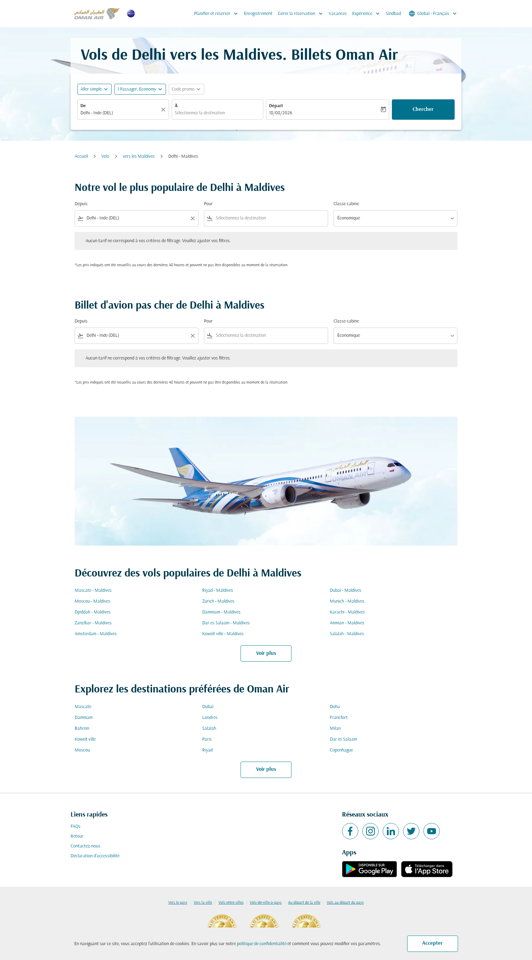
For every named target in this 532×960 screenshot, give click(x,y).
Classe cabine (346, 204)
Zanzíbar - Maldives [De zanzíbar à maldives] (93, 623)
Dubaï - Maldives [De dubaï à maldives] (345, 590)
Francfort (339, 717)
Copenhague (341, 750)
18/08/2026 (280, 113)
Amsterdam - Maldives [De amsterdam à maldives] (96, 633)
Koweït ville (85, 739)
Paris (207, 739)
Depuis (81, 204)
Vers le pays (177, 903)
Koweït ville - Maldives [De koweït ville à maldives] (223, 633)
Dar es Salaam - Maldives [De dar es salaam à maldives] (226, 623)
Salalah (209, 728)
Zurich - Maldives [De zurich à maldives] (218, 601)
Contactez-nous (85, 846)
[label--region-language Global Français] (433, 13)
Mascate (83, 706)
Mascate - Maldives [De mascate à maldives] (93, 590)
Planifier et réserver (217, 13)
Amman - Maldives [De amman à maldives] (347, 623)
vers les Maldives (139, 156)
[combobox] (119, 113)
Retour (77, 836)
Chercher (423, 109)
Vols (105, 156)
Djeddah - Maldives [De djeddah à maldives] (93, 612)
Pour (208, 204)
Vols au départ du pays (345, 903)
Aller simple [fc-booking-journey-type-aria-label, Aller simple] (91, 89)
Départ (276, 106)
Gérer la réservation (302, 13)
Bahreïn (82, 728)
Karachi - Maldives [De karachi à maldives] (347, 612)
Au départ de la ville (304, 903)
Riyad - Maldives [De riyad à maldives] (217, 590)
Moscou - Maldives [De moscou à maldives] (92, 601)
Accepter (432, 943)
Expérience (367, 13)
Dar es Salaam (343, 739)
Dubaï (207, 706)
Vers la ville (203, 903)
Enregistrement (258, 13)
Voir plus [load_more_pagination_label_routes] (266, 653)
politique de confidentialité (261, 943)
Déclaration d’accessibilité (95, 856)
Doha (335, 706)
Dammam (84, 717)
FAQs (75, 826)
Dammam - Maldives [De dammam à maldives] (221, 612)
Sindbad (393, 13)
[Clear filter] (192, 218)
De (83, 106)
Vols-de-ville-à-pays (266, 903)
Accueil (81, 156)
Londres (209, 717)
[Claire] (164, 109)
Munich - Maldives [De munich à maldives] (347, 601)
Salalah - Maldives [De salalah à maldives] (347, 633)
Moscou (82, 750)
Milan (335, 728)
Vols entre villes (231, 903)
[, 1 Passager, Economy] (136, 89)
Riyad (207, 750)
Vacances (338, 13)
